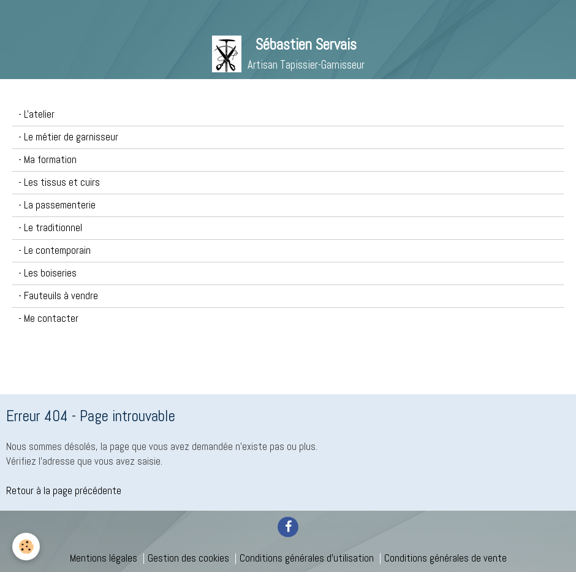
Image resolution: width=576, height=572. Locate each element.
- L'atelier (36, 114)
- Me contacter (48, 318)
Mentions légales (103, 558)
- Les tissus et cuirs (59, 182)
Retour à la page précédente (63, 490)
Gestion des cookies (188, 558)
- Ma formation (47, 159)
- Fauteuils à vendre (58, 295)
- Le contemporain (54, 250)
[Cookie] (26, 546)
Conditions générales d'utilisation (307, 558)
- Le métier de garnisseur (68, 137)
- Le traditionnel (50, 227)
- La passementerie (57, 205)
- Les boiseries (47, 273)
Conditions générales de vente (445, 558)
